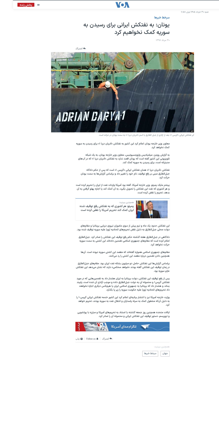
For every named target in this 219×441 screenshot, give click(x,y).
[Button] (68, 48)
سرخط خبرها (149, 17)
